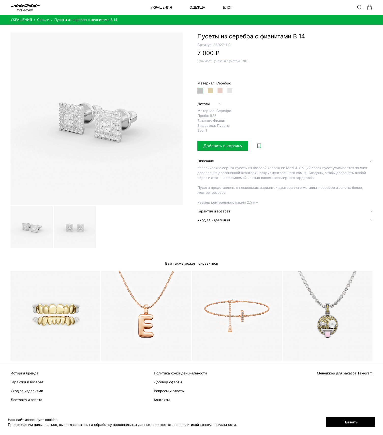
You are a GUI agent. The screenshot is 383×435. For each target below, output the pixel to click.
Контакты (162, 400)
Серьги (43, 19)
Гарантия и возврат (27, 382)
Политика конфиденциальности (180, 373)
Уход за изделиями (27, 391)
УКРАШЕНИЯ (21, 19)
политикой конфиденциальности (208, 424)
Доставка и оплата (26, 400)
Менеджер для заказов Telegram (344, 373)
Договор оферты (168, 382)
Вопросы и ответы (169, 391)
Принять (350, 422)
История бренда (24, 373)
